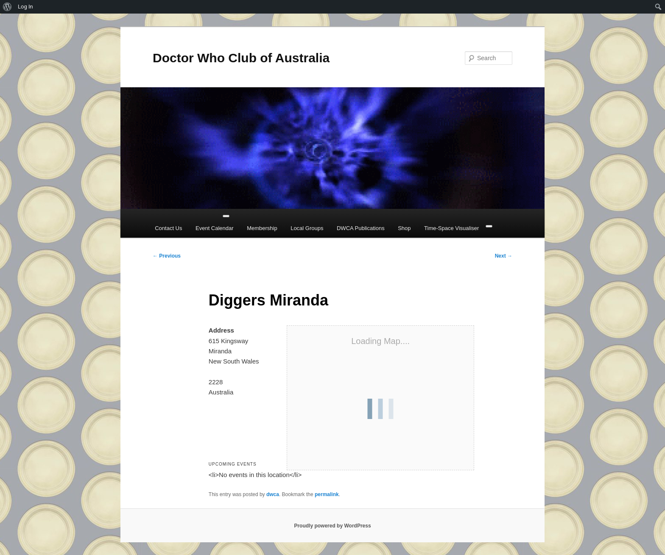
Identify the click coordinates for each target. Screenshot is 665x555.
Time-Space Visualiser (451, 228)
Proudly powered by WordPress (332, 526)
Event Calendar (215, 228)
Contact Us (168, 228)
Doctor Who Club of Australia (241, 58)
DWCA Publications (361, 228)
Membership (262, 228)
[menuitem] (7, 7)
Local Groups (307, 228)
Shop (404, 228)
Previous (167, 256)
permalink (327, 494)
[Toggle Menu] (226, 216)
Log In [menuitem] (25, 6)
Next (503, 256)
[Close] (489, 226)
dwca (272, 494)
